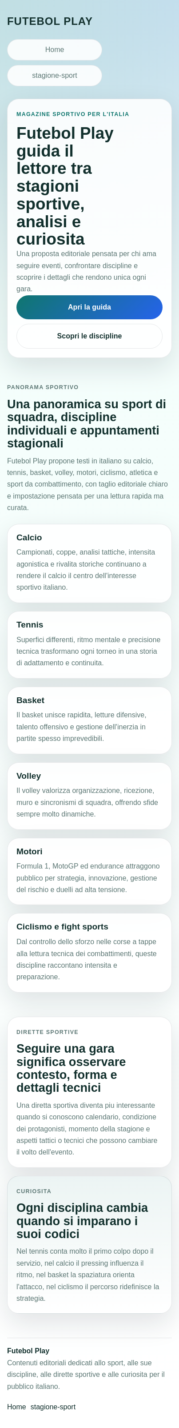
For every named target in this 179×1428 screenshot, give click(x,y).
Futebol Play (50, 21)
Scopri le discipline (89, 336)
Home (54, 49)
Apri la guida (89, 307)
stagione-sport (54, 75)
